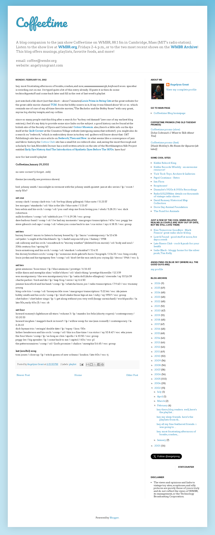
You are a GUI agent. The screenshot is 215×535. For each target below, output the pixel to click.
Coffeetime (41, 22)
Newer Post (23, 375)
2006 (157, 374)
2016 (157, 328)
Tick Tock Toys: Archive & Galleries (174, 173)
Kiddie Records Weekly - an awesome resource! (175, 168)
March (161, 400)
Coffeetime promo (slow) (165, 129)
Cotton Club (48, 141)
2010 (157, 356)
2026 (157, 283)
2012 (157, 346)
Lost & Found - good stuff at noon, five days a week (175, 238)
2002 (157, 387)
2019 (157, 315)
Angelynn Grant (35, 364)
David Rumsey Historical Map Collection (171, 201)
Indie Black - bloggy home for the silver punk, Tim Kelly (176, 251)
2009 (157, 360)
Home (78, 375)
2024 (157, 292)
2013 (157, 342)
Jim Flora (159, 181)
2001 (157, 445)
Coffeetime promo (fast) (165, 142)
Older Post (132, 375)
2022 (157, 301)
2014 (157, 337)
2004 (157, 383)
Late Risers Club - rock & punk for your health (176, 245)
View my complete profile (181, 89)
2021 (157, 306)
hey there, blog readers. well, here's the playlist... (177, 411)
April (160, 396)
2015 (157, 333)
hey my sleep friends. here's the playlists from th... (175, 418)
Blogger (114, 517)
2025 (157, 287)
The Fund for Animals (166, 211)
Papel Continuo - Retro (167, 177)
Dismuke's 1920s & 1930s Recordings (175, 189)
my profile (157, 269)
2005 (157, 378)
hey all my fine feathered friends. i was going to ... (176, 425)
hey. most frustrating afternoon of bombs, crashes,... (176, 433)
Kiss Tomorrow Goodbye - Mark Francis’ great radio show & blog (172, 231)
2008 (157, 365)
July (159, 391)
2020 (157, 310)
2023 (157, 296)
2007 (157, 369)
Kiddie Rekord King (165, 162)
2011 (157, 351)
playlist (72, 364)
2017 (157, 324)
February (162, 405)
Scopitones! (160, 185)
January (162, 440)
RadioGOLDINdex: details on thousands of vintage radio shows (176, 195)
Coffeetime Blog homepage (169, 113)
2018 (157, 319)
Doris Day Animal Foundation (171, 207)
